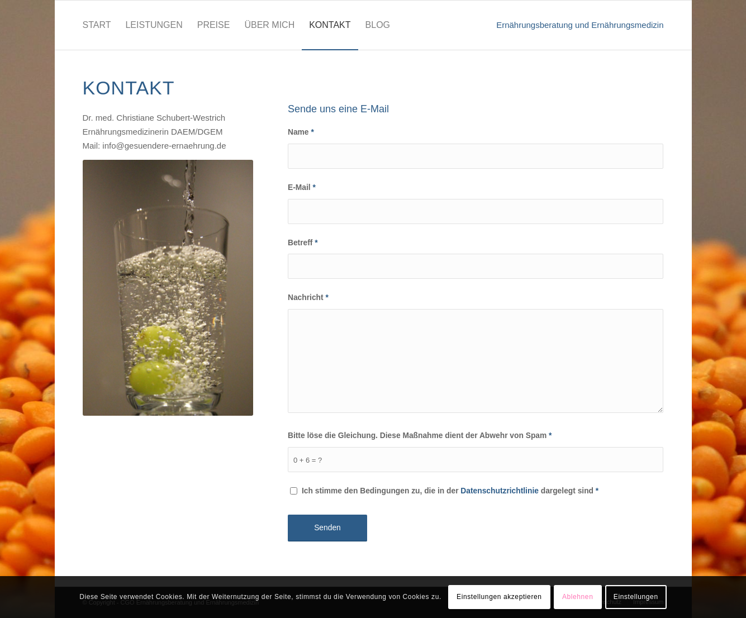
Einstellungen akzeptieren (499, 597)
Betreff (303, 243)
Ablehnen (577, 597)
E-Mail (302, 187)
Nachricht (308, 297)
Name (301, 132)
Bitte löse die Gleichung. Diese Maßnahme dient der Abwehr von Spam (420, 435)
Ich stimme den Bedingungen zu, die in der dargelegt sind (450, 491)
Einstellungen (636, 597)
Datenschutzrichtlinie (499, 491)
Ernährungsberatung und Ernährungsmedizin (579, 25)
